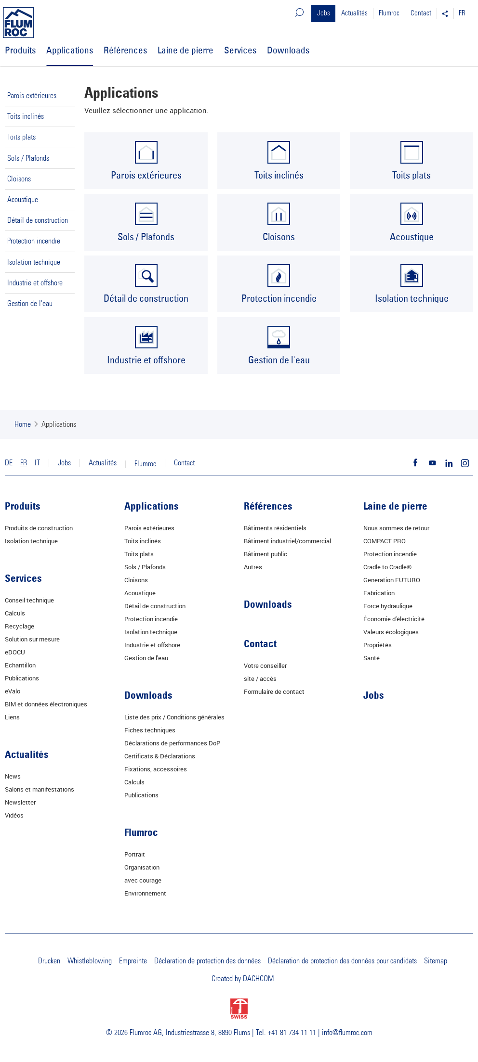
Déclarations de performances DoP (172, 743)
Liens (12, 717)
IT (37, 463)
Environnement (145, 893)
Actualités (354, 13)
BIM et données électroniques (46, 704)
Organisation (141, 867)
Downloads (288, 50)
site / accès (260, 678)
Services (240, 50)
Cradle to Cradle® (387, 567)
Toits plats (21, 137)
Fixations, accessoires (155, 769)
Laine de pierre (185, 50)
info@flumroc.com (347, 1032)
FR (462, 13)
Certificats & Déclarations (159, 756)
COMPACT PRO (384, 541)
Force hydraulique (387, 605)
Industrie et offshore (35, 283)
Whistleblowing (89, 961)
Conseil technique (29, 600)
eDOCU (15, 652)
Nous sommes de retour (396, 528)
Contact (421, 13)
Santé (371, 657)
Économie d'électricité (394, 618)
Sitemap (435, 961)
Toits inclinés (25, 116)
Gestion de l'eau (30, 303)
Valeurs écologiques (391, 631)
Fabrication (379, 593)
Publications (22, 678)
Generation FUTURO (391, 580)
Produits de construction (39, 528)
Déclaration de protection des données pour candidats (342, 961)
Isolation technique (33, 262)
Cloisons (19, 179)
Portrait (134, 854)
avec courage (142, 880)
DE (9, 463)
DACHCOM (258, 979)
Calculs (15, 613)
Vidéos (14, 815)
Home (22, 424)
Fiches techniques (149, 730)
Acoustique (22, 200)
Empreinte (133, 961)
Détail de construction (37, 220)
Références (125, 50)
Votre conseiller (265, 665)
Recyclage (19, 626)
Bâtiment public (265, 554)
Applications (69, 50)
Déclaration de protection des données (207, 961)
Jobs (323, 13)
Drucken (49, 961)
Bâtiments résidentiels (275, 528)
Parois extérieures (31, 96)
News (13, 776)
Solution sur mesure (32, 639)
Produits (20, 50)
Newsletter (20, 802)
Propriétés (377, 644)
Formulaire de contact (274, 691)
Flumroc (389, 13)
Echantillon (20, 665)
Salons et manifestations (39, 789)
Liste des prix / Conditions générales (174, 717)
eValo (12, 691)
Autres (253, 567)
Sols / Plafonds (28, 158)
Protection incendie (33, 241)
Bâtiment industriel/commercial (287, 541)
